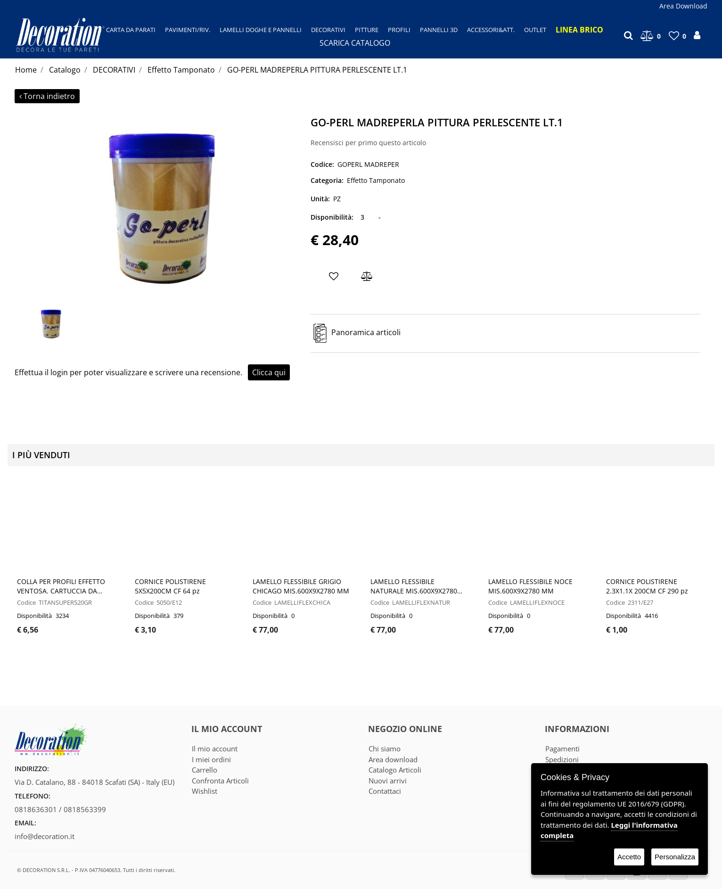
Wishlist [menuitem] (204, 791)
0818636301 (36, 809)
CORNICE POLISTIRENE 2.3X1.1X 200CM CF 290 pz (647, 586)
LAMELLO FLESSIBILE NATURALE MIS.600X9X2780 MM (413, 586)
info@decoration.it (44, 836)
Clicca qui (269, 372)
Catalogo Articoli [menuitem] (395, 769)
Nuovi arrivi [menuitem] (388, 780)
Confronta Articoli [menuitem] (220, 780)
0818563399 (85, 809)
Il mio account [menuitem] (215, 748)
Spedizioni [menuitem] (562, 759)
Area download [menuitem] (393, 759)
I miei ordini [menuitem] (211, 759)
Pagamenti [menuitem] (562, 748)
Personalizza (675, 857)
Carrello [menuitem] (204, 769)
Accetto (629, 857)
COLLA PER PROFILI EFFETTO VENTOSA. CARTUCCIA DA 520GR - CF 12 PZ (61, 586)
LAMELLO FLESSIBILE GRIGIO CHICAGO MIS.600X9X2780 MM (301, 586)
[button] (159, 207)
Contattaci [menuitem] (385, 791)
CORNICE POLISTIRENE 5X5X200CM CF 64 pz (170, 586)
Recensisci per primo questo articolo (368, 142)
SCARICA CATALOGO (355, 43)
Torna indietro (47, 96)
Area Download (683, 5)
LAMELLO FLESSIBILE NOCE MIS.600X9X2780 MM (530, 586)
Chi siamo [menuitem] (385, 748)
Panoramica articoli (366, 333)
